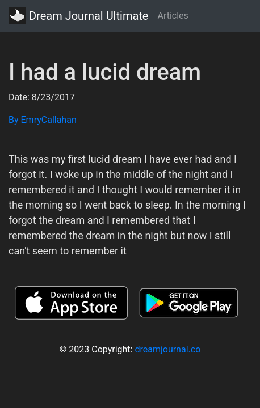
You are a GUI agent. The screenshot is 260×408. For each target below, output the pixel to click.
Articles (172, 15)
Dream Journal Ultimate (78, 15)
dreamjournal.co (167, 349)
